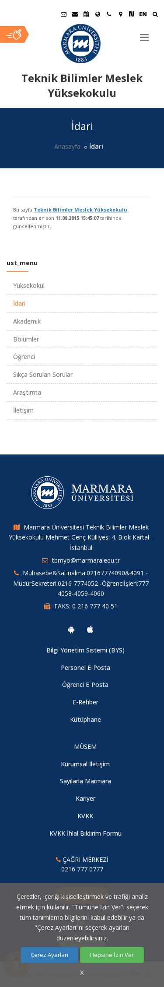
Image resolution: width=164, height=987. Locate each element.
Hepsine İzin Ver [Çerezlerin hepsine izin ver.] (112, 955)
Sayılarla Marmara (85, 781)
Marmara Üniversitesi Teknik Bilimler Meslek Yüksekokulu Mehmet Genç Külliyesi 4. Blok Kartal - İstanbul (81, 537)
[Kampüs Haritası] (120, 13)
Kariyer (85, 798)
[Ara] (155, 15)
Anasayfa (67, 146)
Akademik (27, 321)
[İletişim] (109, 13)
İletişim (23, 410)
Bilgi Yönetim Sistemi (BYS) (85, 650)
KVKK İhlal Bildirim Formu (85, 833)
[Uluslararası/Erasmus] (97, 13)
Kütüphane (85, 719)
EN (143, 14)
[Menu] (144, 34)
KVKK (85, 816)
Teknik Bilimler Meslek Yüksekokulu (80, 209)
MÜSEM (85, 746)
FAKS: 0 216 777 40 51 (86, 606)
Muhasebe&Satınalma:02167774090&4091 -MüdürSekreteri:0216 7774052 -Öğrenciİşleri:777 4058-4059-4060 (81, 583)
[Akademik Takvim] (86, 13)
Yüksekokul (29, 285)
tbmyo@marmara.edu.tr (86, 560)
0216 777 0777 (82, 869)
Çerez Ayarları (49, 955)
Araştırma (27, 392)
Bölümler (26, 339)
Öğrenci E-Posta (85, 684)
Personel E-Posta (85, 667)
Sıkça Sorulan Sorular (43, 374)
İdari (19, 303)
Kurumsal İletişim (85, 764)
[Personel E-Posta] (74, 13)
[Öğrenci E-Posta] (63, 13)
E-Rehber (85, 702)
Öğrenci (24, 356)
